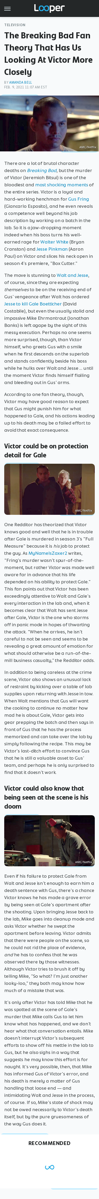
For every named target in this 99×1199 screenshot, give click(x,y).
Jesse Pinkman (52, 249)
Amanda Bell (20, 82)
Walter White (54, 242)
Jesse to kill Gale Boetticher (33, 304)
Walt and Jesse (72, 275)
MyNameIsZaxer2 (48, 553)
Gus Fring (78, 199)
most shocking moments (61, 185)
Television (15, 25)
